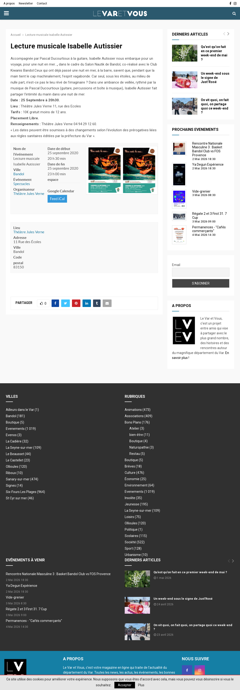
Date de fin (56, 164)
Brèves (133, 466)
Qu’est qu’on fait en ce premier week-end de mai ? (190, 572)
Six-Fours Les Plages (25, 492)
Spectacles (21, 184)
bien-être (139, 435)
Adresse (19, 238)
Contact (42, 3)
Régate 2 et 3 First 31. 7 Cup (26, 609)
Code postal (18, 260)
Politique (133, 529)
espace (53, 180)
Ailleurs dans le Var (22, 410)
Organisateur (24, 189)
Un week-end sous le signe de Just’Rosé (215, 78)
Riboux (14, 473)
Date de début (59, 149)
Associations (138, 416)
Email (176, 265)
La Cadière (17, 441)
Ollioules (16, 466)
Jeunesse (136, 504)
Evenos (14, 435)
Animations (137, 410)
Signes (14, 485)
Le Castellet (18, 460)
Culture (134, 473)
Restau (137, 454)
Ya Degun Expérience (21, 586)
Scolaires (136, 536)
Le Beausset (18, 454)
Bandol (18, 174)
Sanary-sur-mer (22, 479)
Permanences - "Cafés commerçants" (34, 621)
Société (135, 542)
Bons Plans (137, 422)
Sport (133, 548)
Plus (141, 685)
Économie (135, 479)
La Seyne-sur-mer (23, 447)
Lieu (16, 228)
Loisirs (133, 517)
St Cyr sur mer (20, 498)
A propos (9, 3)
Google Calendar (61, 191)
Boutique (15, 422)
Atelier (136, 428)
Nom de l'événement (23, 151)
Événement (22, 180)
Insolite (133, 498)
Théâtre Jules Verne (28, 194)
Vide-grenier (15, 597)
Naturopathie (141, 447)
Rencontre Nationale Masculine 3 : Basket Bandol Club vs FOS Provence (58, 574)
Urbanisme (136, 555)
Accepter (124, 685)
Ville (17, 170)
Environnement (139, 485)
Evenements (15, 429)
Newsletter (26, 3)
